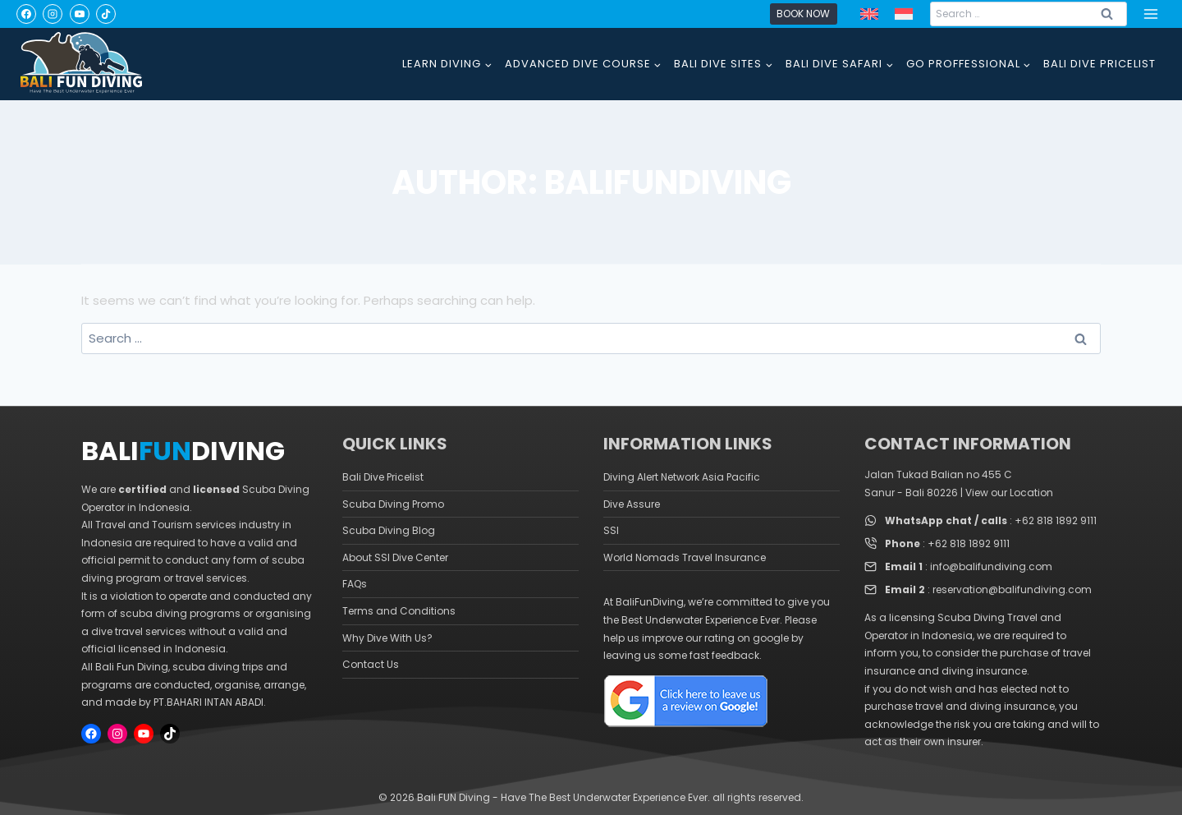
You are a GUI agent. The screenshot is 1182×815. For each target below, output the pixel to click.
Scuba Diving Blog (388, 530)
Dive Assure (631, 504)
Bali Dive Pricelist (383, 477)
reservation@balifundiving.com (1012, 589)
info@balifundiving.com (991, 566)
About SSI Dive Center (395, 557)
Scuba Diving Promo (393, 504)
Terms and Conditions (399, 611)
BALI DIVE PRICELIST (1099, 63)
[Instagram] (52, 14)
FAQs (354, 584)
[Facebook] (26, 14)
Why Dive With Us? (387, 638)
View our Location (1009, 493)
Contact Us (370, 664)
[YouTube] (79, 14)
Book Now (803, 14)
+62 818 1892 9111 (1056, 520)
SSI (611, 530)
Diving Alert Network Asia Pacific (681, 477)
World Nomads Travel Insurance (684, 557)
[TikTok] (106, 14)
